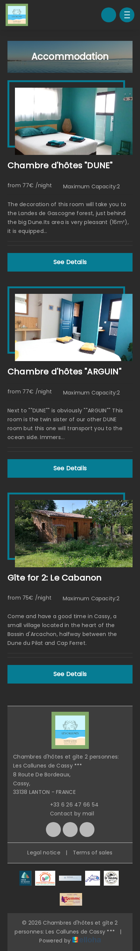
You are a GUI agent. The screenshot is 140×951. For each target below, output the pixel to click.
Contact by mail (67, 813)
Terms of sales (93, 852)
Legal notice (43, 852)
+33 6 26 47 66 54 (70, 804)
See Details (70, 262)
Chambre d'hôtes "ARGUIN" (64, 371)
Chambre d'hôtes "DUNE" (59, 165)
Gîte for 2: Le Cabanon (54, 578)
